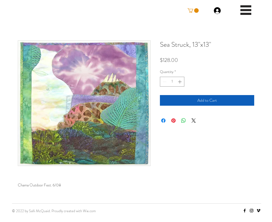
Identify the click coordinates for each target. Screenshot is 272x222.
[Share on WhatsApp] (183, 120)
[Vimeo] (258, 210)
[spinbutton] (172, 81)
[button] (193, 10)
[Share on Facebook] (163, 120)
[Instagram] (251, 210)
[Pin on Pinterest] (173, 120)
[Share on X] (193, 120)
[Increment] (180, 81)
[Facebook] (244, 210)
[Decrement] (164, 81)
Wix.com (89, 211)
